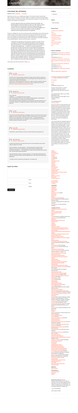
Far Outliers (53, 168)
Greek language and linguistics (57, 299)
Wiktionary (53, 220)
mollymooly (53, 66)
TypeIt (52, 222)
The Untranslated (54, 185)
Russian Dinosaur (54, 177)
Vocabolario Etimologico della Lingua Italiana (60, 274)
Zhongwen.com (54, 354)
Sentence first (54, 200)
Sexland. (53, 40)
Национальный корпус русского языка (59, 333)
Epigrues (53, 167)
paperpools (53, 169)
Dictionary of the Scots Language (57, 243)
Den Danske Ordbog (55, 254)
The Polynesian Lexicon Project (57, 363)
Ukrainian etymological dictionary (57, 347)
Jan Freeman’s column (58, 376)
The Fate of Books (54, 186)
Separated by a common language (58, 203)
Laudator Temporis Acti (55, 182)
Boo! (52, 45)
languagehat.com (11, 3)
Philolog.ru (53, 322)
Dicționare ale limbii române (56, 280)
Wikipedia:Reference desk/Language (58, 226)
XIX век (52, 178)
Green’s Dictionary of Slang (56, 218)
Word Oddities (54, 375)
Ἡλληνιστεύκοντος (54, 198)
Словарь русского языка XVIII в (57, 343)
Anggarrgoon (53, 192)
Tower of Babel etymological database (58, 293)
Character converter (55, 377)
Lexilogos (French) (55, 267)
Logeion (53, 296)
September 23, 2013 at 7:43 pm (19, 92)
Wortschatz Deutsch (55, 247)
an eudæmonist (54, 160)
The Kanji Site (54, 355)
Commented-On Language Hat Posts (58, 79)
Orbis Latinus (53, 306)
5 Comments (25, 13)
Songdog (53, 153)
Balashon (53, 202)
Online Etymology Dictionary (56, 292)
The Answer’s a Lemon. (56, 37)
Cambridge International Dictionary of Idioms (60, 234)
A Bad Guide (53, 172)
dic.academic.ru (54, 312)
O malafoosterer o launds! (56, 38)
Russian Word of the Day (56, 346)
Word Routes (53, 199)
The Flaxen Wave (54, 174)
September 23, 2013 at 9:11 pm (19, 112)
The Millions (53, 188)
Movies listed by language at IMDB (58, 370)
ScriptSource (53, 230)
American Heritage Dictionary (57, 217)
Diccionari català (54, 272)
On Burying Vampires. (55, 43)
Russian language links (55, 330)
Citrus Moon (53, 386)
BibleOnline (53, 231)
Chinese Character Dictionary (57, 352)
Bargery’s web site (54, 367)
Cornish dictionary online (56, 287)
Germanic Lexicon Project (56, 242)
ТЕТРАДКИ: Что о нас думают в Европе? (59, 176)
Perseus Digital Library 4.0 (56, 295)
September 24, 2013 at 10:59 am (19, 129)
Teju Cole (63, 393)
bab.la (52, 221)
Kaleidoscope (54, 155)
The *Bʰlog (53, 207)
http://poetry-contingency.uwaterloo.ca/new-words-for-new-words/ (22, 83)
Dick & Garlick (54, 195)
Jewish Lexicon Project (55, 233)
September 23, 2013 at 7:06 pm (19, 74)
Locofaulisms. (54, 33)
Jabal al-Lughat (54, 194)
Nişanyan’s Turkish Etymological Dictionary (59, 360)
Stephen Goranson (55, 63)
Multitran (53, 216)
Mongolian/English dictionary (56, 356)
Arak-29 (52, 288)
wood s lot (53, 157)
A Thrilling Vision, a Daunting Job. (57, 30)
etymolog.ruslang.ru (55, 318)
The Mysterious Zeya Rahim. (57, 35)
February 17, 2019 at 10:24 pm (19, 140)
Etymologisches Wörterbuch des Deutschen (59, 249)
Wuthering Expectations (56, 180)
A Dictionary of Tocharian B (56, 351)
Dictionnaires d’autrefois (56, 268)
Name (30, 179)
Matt (13, 111)
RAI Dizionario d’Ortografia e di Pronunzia (59, 275)
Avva (52, 161)
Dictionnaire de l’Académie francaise (58, 263)
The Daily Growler (54, 156)
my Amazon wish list (55, 105)
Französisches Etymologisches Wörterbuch (59, 270)
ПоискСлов (53, 313)
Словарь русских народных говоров (58, 338)
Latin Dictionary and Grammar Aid (57, 256)
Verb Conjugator (54, 289)
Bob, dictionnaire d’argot (56, 262)
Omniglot (53, 229)
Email (30, 183)
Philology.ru (53, 321)
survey (18, 16)
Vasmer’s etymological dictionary (57, 329)
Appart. (52, 32)
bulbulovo (53, 196)
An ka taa (53, 364)
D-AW (14, 73)
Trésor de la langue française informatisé (59, 260)
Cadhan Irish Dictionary (55, 283)
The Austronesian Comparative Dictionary (59, 362)
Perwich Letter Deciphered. (56, 42)
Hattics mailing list (54, 381)
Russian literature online (56, 331)
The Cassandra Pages (55, 164)
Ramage (53, 387)
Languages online (54, 371)
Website (30, 186)
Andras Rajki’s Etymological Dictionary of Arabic (60, 241)
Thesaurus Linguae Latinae (56, 258)
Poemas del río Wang (55, 173)
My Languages (54, 82)
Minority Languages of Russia (57, 326)
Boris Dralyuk (53, 181)
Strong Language (54, 210)
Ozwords (53, 204)
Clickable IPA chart (55, 224)
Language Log (54, 191)
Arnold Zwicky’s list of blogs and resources (59, 214)
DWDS (52, 250)
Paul (28, 61)
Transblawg (53, 165)
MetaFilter (53, 159)
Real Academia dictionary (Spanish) (58, 271)
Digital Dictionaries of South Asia (57, 358)
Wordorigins (53, 225)
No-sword (53, 163)
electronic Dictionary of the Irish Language (59, 281)
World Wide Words (55, 291)
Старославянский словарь (56, 341)
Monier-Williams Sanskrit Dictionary (58, 359)
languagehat (18, 13)
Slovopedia (53, 308)
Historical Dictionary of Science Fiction (58, 372)
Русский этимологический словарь (58, 314)
